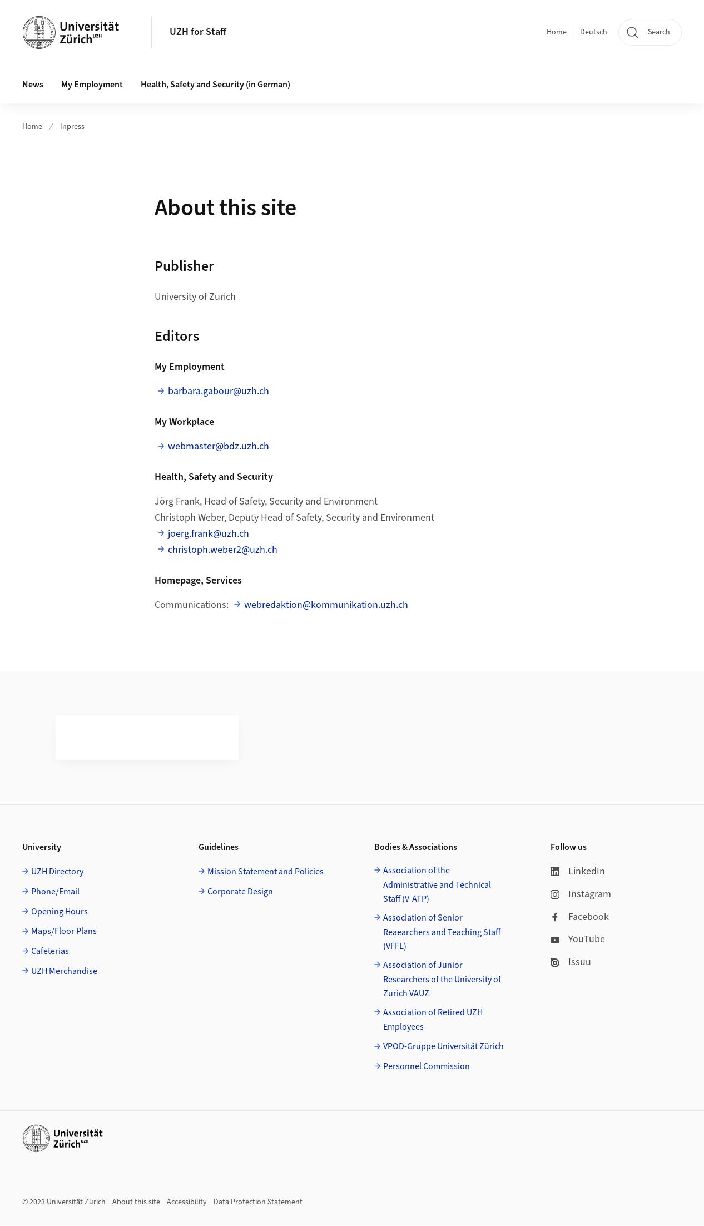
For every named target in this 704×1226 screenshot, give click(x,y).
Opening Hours (59, 912)
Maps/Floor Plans (64, 931)
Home (557, 32)
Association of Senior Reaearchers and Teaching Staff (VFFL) (441, 932)
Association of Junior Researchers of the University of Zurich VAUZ (442, 979)
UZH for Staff (198, 32)
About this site (136, 1202)
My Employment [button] (92, 84)
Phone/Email (55, 892)
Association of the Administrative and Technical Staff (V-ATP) (437, 884)
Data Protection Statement (258, 1202)
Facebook (580, 917)
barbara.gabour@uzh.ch (218, 391)
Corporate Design (240, 892)
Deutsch (593, 32)
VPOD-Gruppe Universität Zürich (443, 1046)
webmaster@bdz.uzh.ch (218, 446)
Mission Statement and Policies (265, 872)
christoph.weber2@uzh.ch (222, 550)
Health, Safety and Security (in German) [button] (215, 84)
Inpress (72, 126)
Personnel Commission (426, 1066)
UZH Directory (57, 872)
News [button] (32, 84)
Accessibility (187, 1202)
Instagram (581, 894)
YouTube (578, 939)
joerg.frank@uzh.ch (208, 534)
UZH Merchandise (64, 971)
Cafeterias (50, 951)
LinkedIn (578, 871)
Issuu (571, 962)
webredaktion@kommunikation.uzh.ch (326, 605)
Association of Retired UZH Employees (433, 1019)
